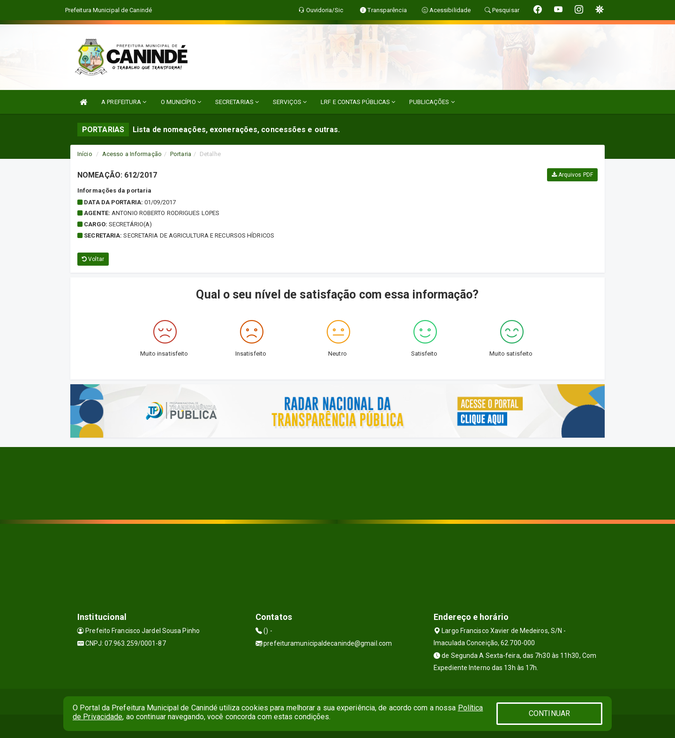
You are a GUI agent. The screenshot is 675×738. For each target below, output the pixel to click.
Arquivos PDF (572, 174)
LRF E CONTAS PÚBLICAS (358, 101)
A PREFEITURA (123, 101)
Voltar (93, 259)
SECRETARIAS (237, 101)
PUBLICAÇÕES (431, 101)
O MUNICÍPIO (181, 101)
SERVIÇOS (290, 101)
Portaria (180, 153)
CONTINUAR (549, 713)
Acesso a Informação (132, 153)
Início (84, 153)
